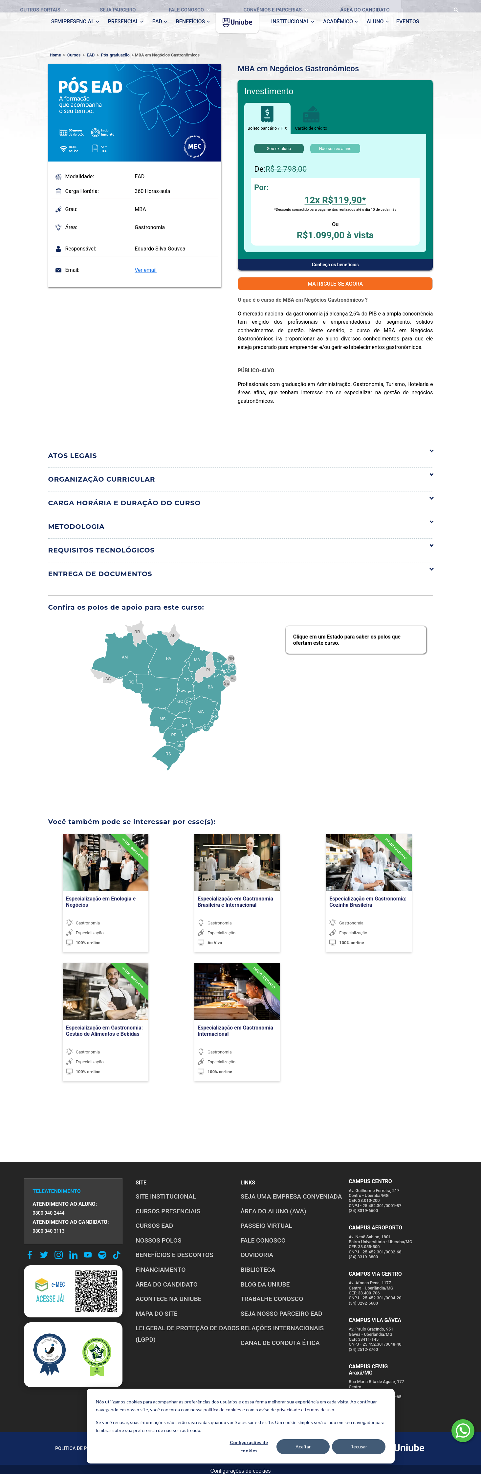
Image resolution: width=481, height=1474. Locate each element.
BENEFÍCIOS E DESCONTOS (174, 1255)
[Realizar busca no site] (436, 6)
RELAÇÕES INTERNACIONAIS (282, 1328)
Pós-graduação (115, 55)
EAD (91, 55)
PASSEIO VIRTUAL (266, 1225)
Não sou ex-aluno (335, 148)
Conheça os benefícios (335, 264)
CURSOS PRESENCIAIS (168, 1211)
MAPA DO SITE (157, 1313)
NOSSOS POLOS (159, 1240)
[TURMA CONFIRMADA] (129, 854)
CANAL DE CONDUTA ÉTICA (280, 1343)
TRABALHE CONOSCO (272, 1299)
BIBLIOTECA (258, 1269)
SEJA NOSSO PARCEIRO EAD (281, 1313)
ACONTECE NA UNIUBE (169, 1299)
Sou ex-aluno (279, 148)
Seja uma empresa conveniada (291, 1196)
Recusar (358, 1446)
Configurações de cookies (249, 1446)
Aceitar (303, 1446)
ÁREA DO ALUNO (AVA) (273, 1211)
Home (55, 55)
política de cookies (222, 1409)
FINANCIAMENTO (161, 1269)
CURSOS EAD (154, 1225)
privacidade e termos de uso (305, 1409)
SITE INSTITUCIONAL (166, 1196)
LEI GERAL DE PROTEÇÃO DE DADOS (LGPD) (188, 1333)
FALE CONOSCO (263, 1240)
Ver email (146, 270)
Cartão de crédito (311, 118)
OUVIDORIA (257, 1255)
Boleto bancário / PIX (267, 118)
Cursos (74, 55)
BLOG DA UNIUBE (265, 1284)
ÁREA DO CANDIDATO (167, 1284)
